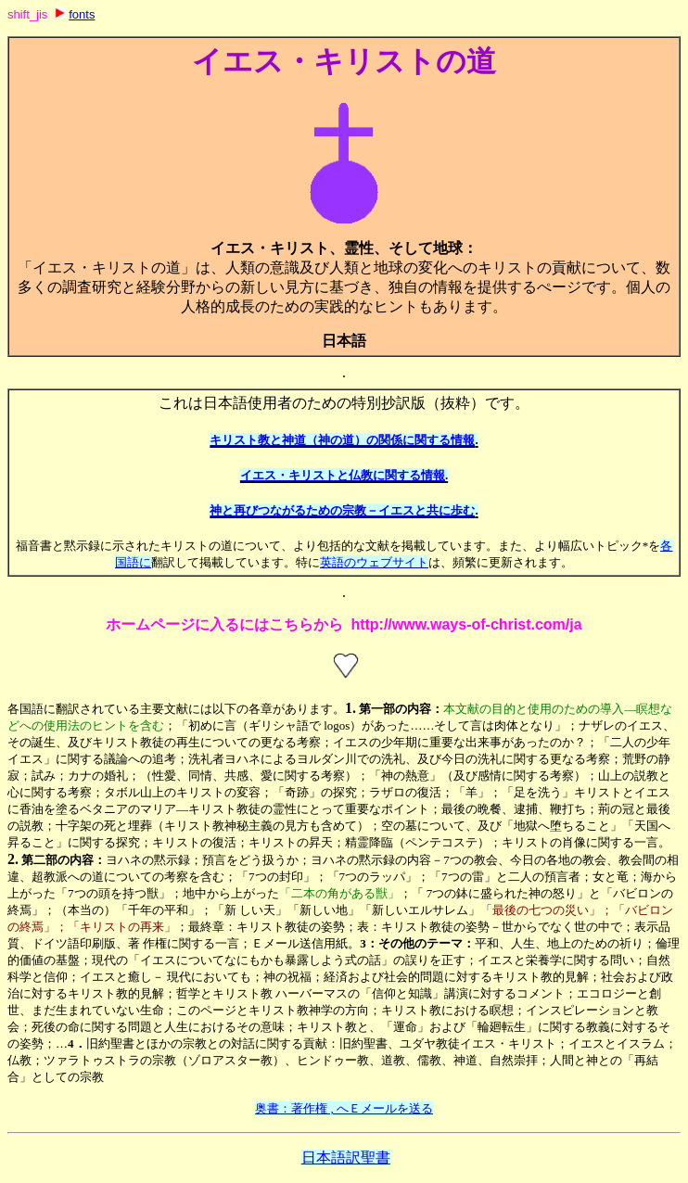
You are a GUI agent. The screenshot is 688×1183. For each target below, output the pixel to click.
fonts (82, 14)
